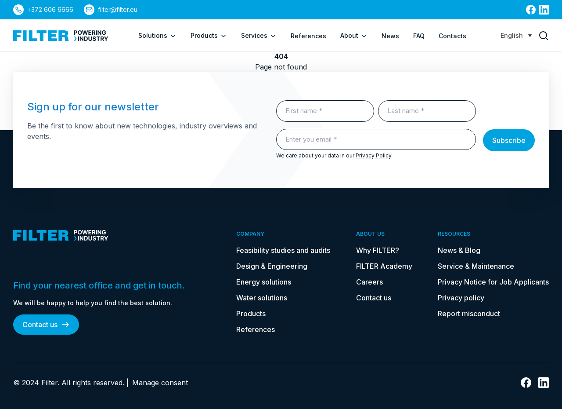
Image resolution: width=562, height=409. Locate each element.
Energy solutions (263, 282)
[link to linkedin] (544, 10)
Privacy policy (461, 297)
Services (259, 36)
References (308, 36)
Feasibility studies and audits (283, 250)
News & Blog (459, 250)
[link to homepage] (60, 35)
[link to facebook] (531, 10)
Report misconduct (469, 313)
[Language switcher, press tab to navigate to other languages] (516, 35)
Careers (369, 282)
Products (209, 36)
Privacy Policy (373, 155)
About (353, 36)
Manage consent (160, 382)
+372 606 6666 (50, 9)
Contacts (452, 36)
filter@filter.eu (118, 9)
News (390, 36)
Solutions (157, 36)
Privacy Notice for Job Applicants (493, 282)
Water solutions (261, 297)
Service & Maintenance (476, 266)
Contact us (46, 324)
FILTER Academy (384, 266)
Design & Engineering (271, 266)
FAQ (419, 36)
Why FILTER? (377, 250)
